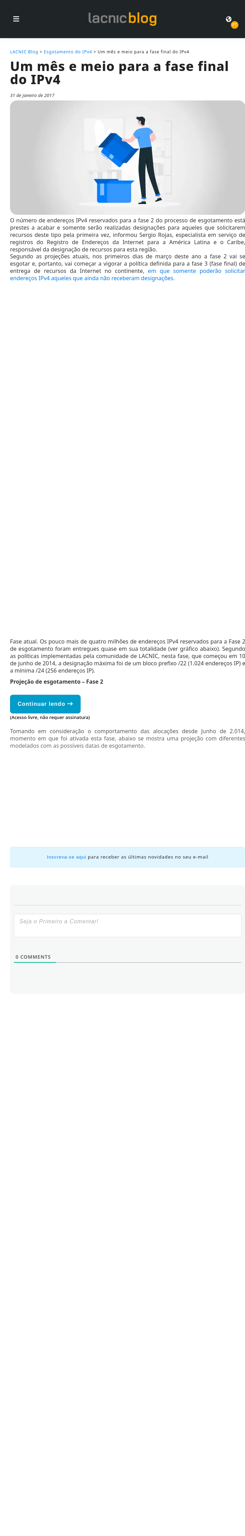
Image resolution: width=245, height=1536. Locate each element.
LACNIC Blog (24, 52)
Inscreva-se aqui (67, 857)
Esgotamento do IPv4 (68, 52)
